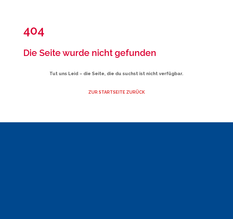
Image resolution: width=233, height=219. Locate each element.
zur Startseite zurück (116, 92)
